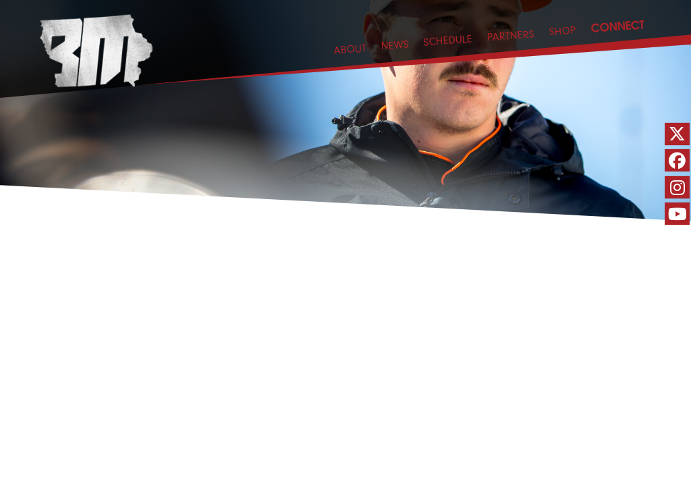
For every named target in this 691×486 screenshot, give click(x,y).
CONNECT (617, 26)
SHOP (562, 31)
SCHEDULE (447, 40)
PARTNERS (510, 35)
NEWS (395, 45)
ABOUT (349, 49)
